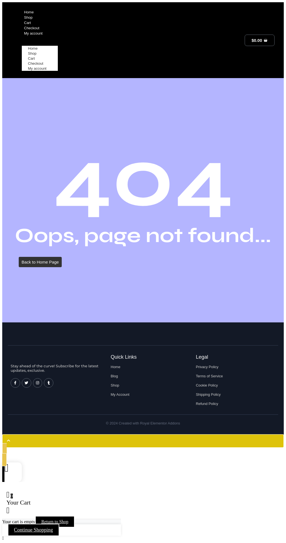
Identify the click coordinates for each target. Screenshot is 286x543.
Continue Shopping (33, 530)
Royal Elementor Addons (160, 423)
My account (37, 68)
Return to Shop (54, 521)
